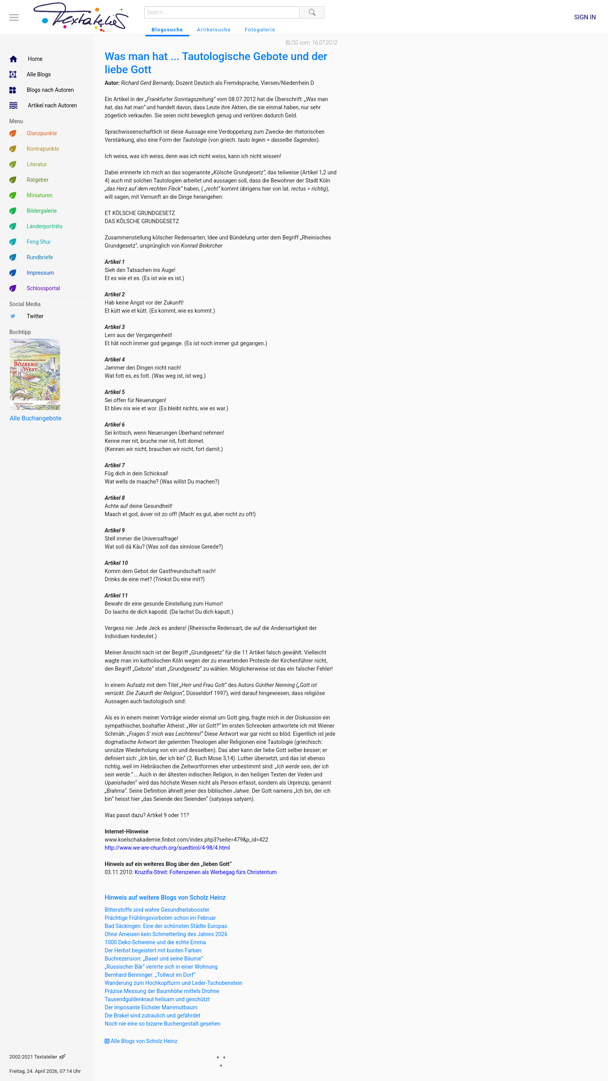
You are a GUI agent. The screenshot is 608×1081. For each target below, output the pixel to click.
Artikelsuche (214, 30)
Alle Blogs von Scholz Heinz (141, 1041)
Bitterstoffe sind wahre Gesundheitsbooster (157, 910)
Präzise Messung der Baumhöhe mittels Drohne (162, 991)
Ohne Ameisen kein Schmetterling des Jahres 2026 (166, 934)
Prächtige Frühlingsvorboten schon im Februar (160, 918)
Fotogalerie (260, 30)
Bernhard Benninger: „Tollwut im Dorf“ (150, 975)
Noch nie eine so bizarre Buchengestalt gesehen (162, 1024)
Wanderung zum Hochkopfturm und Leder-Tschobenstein (173, 983)
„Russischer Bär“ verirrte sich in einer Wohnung (161, 967)
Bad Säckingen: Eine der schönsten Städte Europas (166, 926)
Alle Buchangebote (35, 418)
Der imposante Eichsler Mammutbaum (151, 1007)
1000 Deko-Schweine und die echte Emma (155, 942)
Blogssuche (167, 30)
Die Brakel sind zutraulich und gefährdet (152, 1015)
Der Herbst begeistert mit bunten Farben (153, 950)
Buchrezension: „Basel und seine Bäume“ (154, 958)
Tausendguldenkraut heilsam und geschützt (157, 999)
